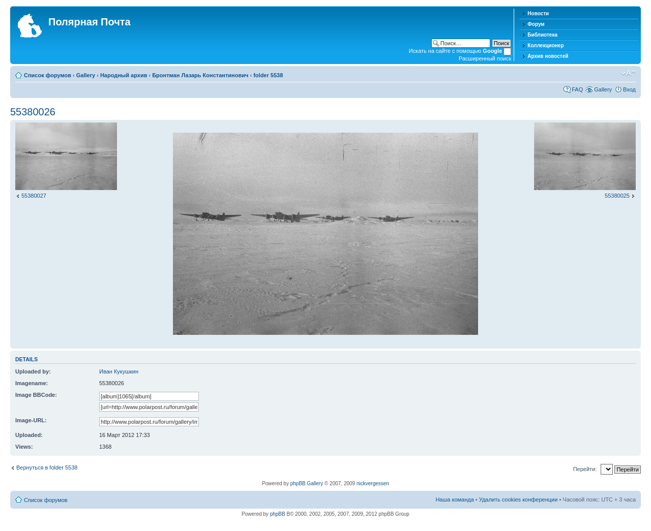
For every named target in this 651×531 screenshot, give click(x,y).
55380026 (32, 111)
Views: (24, 447)
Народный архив (123, 75)
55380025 (617, 196)
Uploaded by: (33, 371)
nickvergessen (373, 483)
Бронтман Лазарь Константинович (200, 75)
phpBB (277, 514)
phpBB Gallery (306, 483)
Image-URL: (31, 420)
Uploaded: (29, 435)
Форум (535, 24)
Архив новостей (547, 56)
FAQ (577, 89)
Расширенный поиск (485, 58)
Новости (538, 13)
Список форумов (47, 75)
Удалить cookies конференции (518, 499)
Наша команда (454, 499)
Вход (629, 89)
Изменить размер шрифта (628, 73)
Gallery (85, 75)
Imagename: (31, 383)
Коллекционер (545, 45)
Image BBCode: (36, 395)
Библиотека (542, 35)
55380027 (33, 196)
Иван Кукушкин (118, 371)
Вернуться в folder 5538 (46, 467)
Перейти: (585, 469)
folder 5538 (268, 75)
